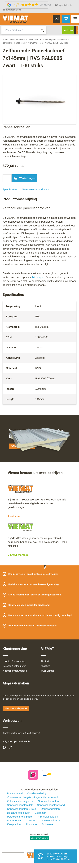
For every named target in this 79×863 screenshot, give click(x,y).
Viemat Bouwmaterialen (14, 39)
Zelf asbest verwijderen (20, 801)
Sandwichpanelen (48, 801)
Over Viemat (47, 670)
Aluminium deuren (50, 820)
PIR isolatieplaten (48, 816)
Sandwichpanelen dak (20, 805)
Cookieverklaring (37, 793)
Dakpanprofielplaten (18, 812)
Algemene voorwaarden (15, 670)
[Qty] (7, 178)
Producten (14, 516)
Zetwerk (30, 820)
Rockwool (31, 824)
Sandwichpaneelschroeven (55, 39)
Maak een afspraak (15, 708)
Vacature (45, 666)
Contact (45, 661)
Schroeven (33, 39)
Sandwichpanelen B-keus (21, 809)
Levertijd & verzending (14, 661)
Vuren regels (14, 820)
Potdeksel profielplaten (20, 816)
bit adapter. (38, 277)
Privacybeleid (15, 793)
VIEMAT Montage (18, 555)
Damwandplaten (50, 809)
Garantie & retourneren (14, 666)
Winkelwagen (24, 178)
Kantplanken (14, 824)
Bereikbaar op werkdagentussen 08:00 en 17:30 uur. (58, 856)
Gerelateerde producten (35, 189)
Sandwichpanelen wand (51, 805)
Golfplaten (40, 812)
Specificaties (10, 189)
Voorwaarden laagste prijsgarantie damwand (32, 797)
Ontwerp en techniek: (39, 836)
